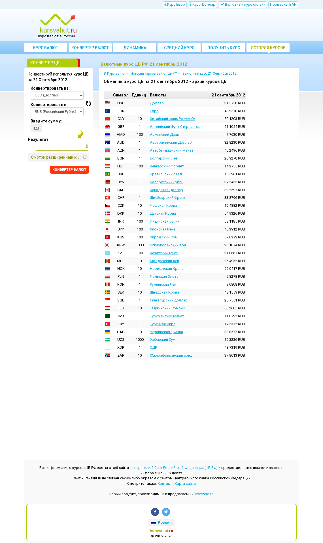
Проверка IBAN (283, 4)
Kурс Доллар (202, 4)
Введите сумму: (46, 121)
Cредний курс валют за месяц (179, 49)
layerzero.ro (204, 494)
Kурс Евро (174, 4)
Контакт (165, 483)
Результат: (39, 139)
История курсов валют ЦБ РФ (268, 49)
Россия (161, 522)
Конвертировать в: (49, 104)
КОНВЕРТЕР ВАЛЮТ (69, 170)
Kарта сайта (185, 483)
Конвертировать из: (50, 88)
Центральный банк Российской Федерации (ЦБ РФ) (174, 468)
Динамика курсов (134, 49)
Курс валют (45, 48)
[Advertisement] (196, 25)
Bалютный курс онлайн (242, 4)
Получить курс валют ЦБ (223, 49)
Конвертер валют (90, 48)
